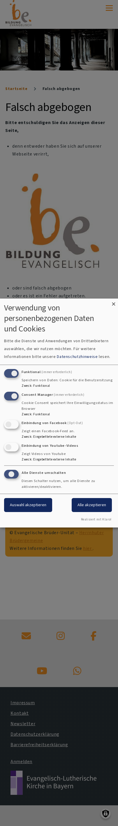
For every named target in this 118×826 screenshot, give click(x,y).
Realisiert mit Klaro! (96, 519)
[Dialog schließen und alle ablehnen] (113, 302)
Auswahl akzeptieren (28, 505)
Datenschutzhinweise (77, 356)
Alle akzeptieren (92, 505)
